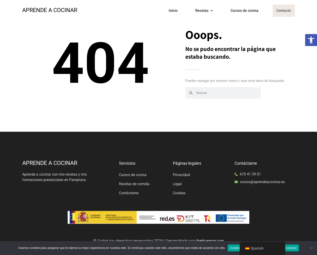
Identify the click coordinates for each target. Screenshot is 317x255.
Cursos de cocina (241, 10)
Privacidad (181, 175)
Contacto (282, 10)
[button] (311, 40)
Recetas (201, 10)
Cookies (179, 193)
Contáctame (129, 193)
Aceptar (235, 248)
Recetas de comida (134, 184)
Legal (177, 184)
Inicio (170, 10)
